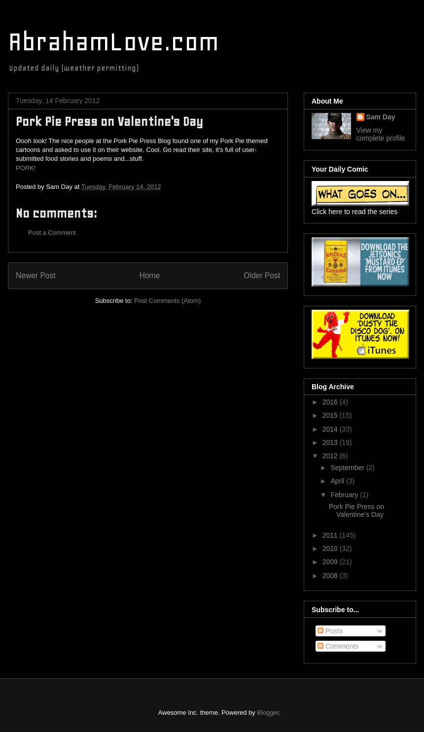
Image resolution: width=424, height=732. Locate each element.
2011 (331, 535)
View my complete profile (380, 134)
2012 (331, 456)
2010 (331, 548)
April (338, 481)
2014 (331, 429)
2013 (331, 442)
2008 (331, 576)
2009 (331, 562)
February (345, 495)
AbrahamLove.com (113, 42)
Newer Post (36, 275)
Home (150, 275)
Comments (338, 646)
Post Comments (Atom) (167, 300)
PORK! (25, 168)
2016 (331, 402)
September (348, 468)
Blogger (268, 712)
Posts (330, 631)
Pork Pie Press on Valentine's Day (356, 511)
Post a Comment (52, 232)
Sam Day (380, 117)
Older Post (262, 275)
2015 (331, 415)
